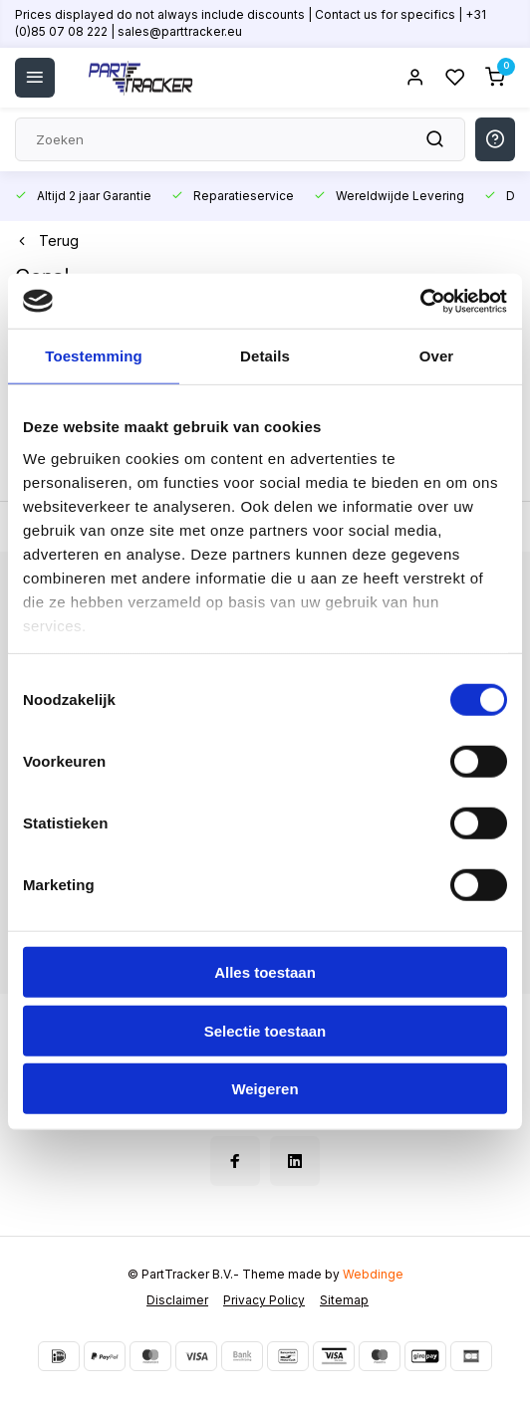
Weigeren (264, 1088)
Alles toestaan (265, 972)
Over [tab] (436, 356)
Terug (47, 240)
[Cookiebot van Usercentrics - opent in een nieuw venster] (420, 301)
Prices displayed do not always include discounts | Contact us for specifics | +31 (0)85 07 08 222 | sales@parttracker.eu (250, 23)
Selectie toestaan (265, 1030)
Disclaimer (177, 1299)
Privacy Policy (264, 1299)
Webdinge (373, 1274)
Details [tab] (265, 356)
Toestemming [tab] (93, 356)
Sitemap (344, 1299)
